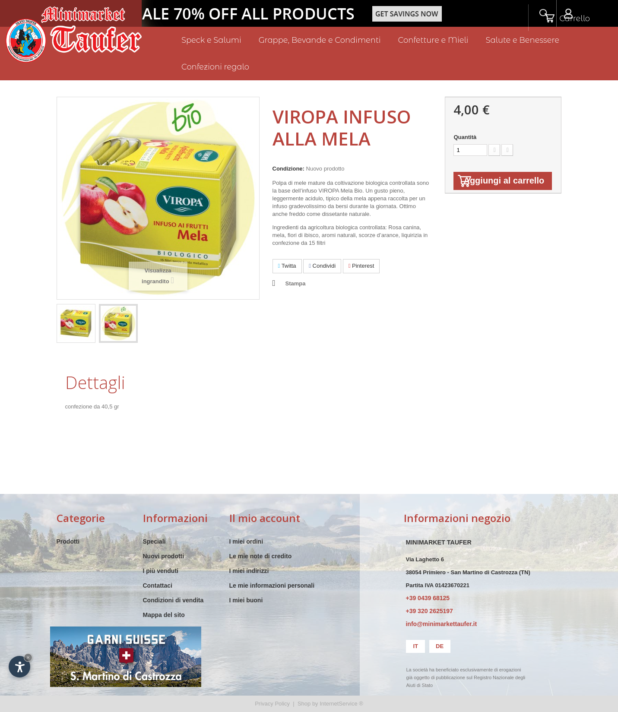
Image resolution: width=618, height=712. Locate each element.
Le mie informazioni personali (272, 585)
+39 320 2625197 (429, 611)
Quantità (464, 137)
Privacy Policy (272, 703)
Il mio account (264, 518)
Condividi (322, 266)
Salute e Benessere (522, 40)
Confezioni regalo (215, 67)
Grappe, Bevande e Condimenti (320, 40)
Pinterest (361, 266)
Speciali (154, 541)
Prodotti (68, 541)
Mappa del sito (164, 614)
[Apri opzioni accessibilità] (19, 666)
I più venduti (160, 570)
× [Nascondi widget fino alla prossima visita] (28, 657)
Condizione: (288, 168)
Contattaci (157, 585)
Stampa (295, 283)
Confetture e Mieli (433, 40)
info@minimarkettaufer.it (441, 623)
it (415, 646)
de (440, 646)
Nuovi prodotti (163, 556)
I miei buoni (246, 600)
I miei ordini (246, 541)
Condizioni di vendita (173, 600)
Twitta (287, 266)
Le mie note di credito (260, 556)
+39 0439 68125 (428, 598)
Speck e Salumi (211, 40)
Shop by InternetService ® (330, 703)
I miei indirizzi (249, 570)
